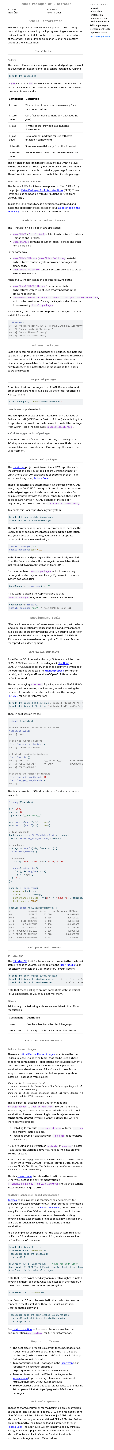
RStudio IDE (20, 958)
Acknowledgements (100, 26)
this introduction (22, 1325)
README (13, 693)
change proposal (55, 668)
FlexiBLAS (63, 661)
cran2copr (19, 465)
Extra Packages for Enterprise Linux (42, 189)
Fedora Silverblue (50, 1203)
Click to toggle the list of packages (30, 431)
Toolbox (12, 1196)
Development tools (100, 18)
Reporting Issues (98, 22)
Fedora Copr (41, 476)
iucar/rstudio (67, 962)
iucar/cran (67, 1359)
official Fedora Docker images (37, 1050)
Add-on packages (99, 14)
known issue (25, 1172)
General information (96, 10)
